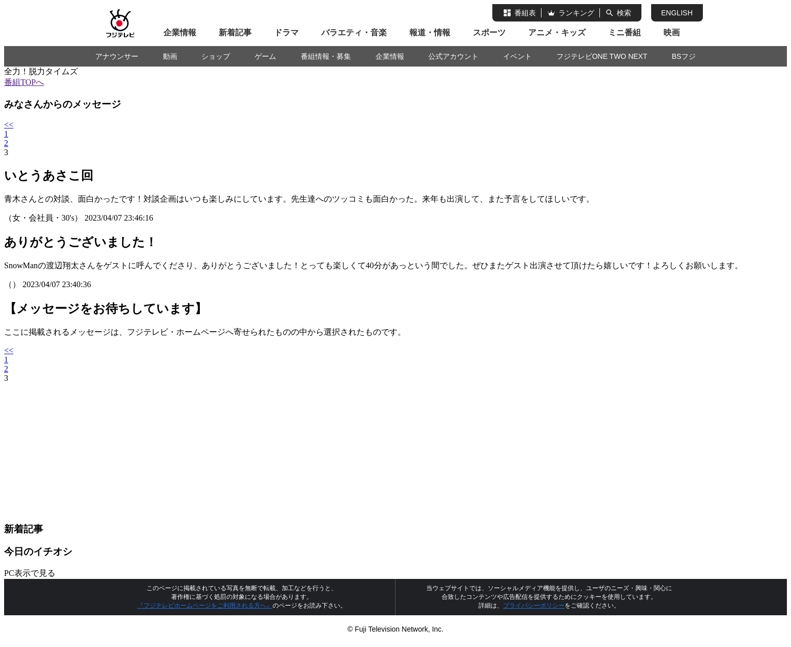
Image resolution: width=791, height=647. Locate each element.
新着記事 (235, 32)
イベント (517, 56)
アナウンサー (116, 56)
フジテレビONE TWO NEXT (602, 56)
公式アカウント (453, 56)
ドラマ (286, 32)
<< (8, 124)
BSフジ (684, 56)
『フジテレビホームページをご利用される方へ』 (205, 605)
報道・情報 (429, 32)
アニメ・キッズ (557, 32)
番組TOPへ (24, 82)
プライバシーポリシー (534, 605)
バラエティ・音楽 (354, 32)
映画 (671, 32)
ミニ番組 (624, 32)
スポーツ (489, 32)
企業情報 (179, 32)
